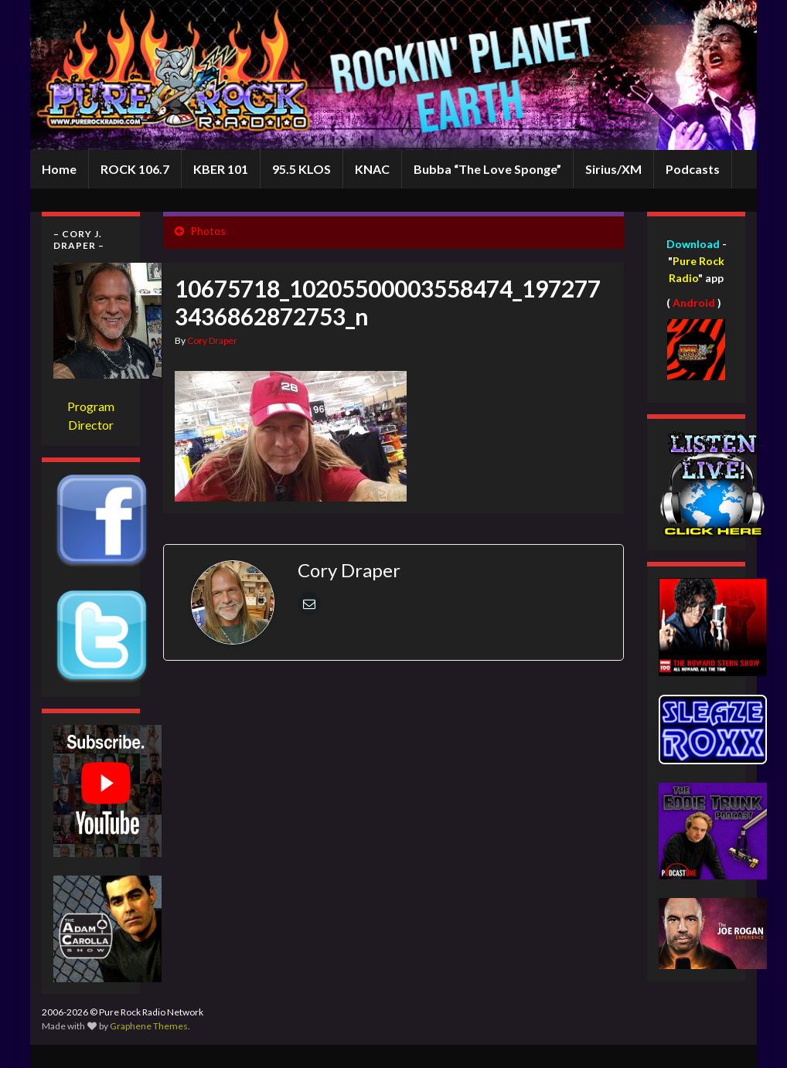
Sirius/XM (613, 169)
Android (694, 302)
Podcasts (693, 169)
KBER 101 (220, 169)
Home (59, 169)
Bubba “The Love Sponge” (487, 169)
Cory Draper (212, 340)
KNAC (372, 169)
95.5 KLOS (301, 169)
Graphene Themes (149, 1026)
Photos (208, 230)
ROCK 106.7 (135, 169)
